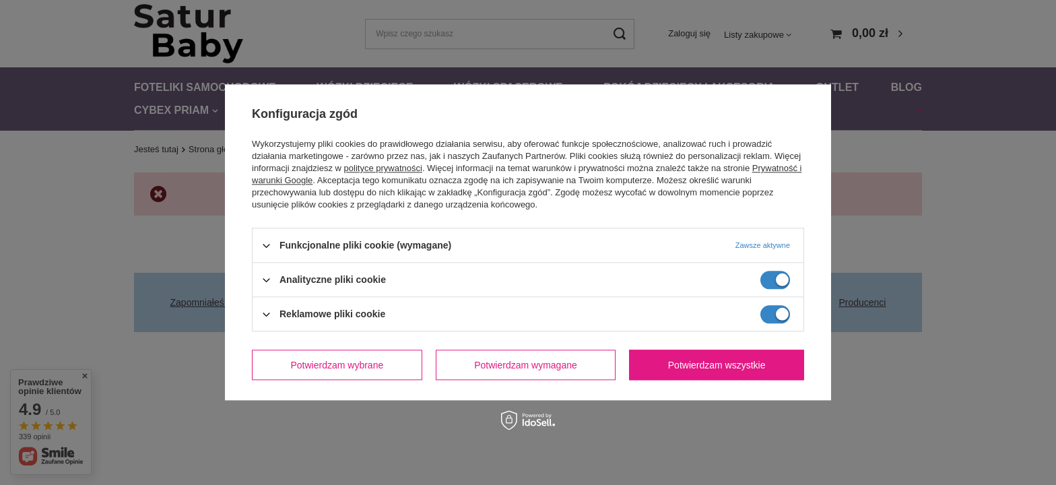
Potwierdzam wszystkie (717, 365)
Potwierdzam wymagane (525, 365)
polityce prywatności (383, 168)
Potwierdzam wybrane (337, 365)
